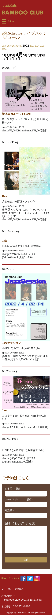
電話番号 (10, 510)
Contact (14, 578)
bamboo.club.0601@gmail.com (23, 599)
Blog (4, 578)
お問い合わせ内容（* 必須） (20, 523)
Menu (11, 21)
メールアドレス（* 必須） (19, 499)
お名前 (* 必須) (13, 488)
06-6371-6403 (21, 606)
